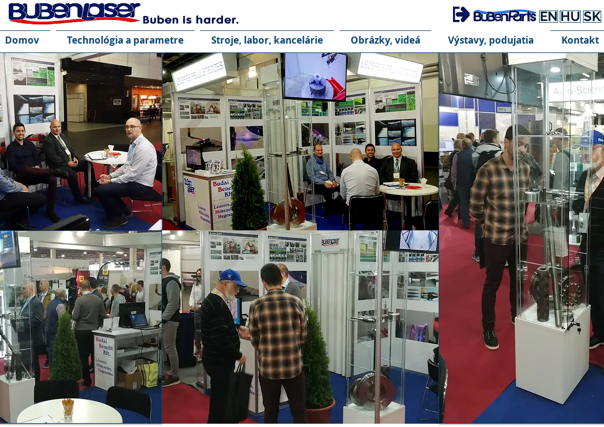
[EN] (548, 16)
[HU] (570, 16)
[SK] (592, 16)
